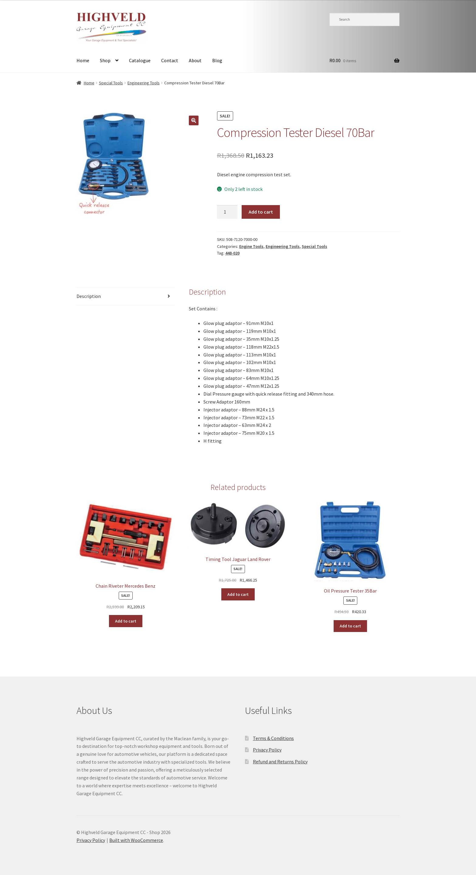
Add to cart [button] (125, 621)
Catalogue (140, 60)
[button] (194, 120)
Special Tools (111, 83)
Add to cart (261, 212)
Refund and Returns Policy (280, 761)
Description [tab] (88, 296)
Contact (169, 60)
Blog (217, 60)
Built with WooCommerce (136, 840)
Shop (105, 60)
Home (82, 60)
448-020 (232, 253)
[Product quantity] (227, 212)
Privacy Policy (267, 750)
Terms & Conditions (273, 738)
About (195, 60)
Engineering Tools (143, 83)
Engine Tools (251, 246)
